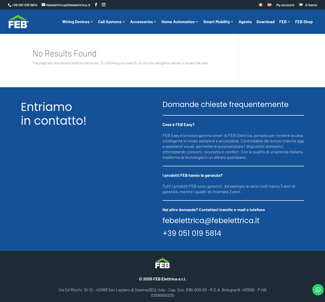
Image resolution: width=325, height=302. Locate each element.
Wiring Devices (76, 22)
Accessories (141, 22)
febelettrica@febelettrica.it (211, 220)
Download (266, 22)
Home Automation (178, 22)
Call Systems (110, 22)
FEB (282, 22)
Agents (245, 22)
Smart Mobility (216, 22)
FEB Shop (304, 22)
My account (285, 5)
